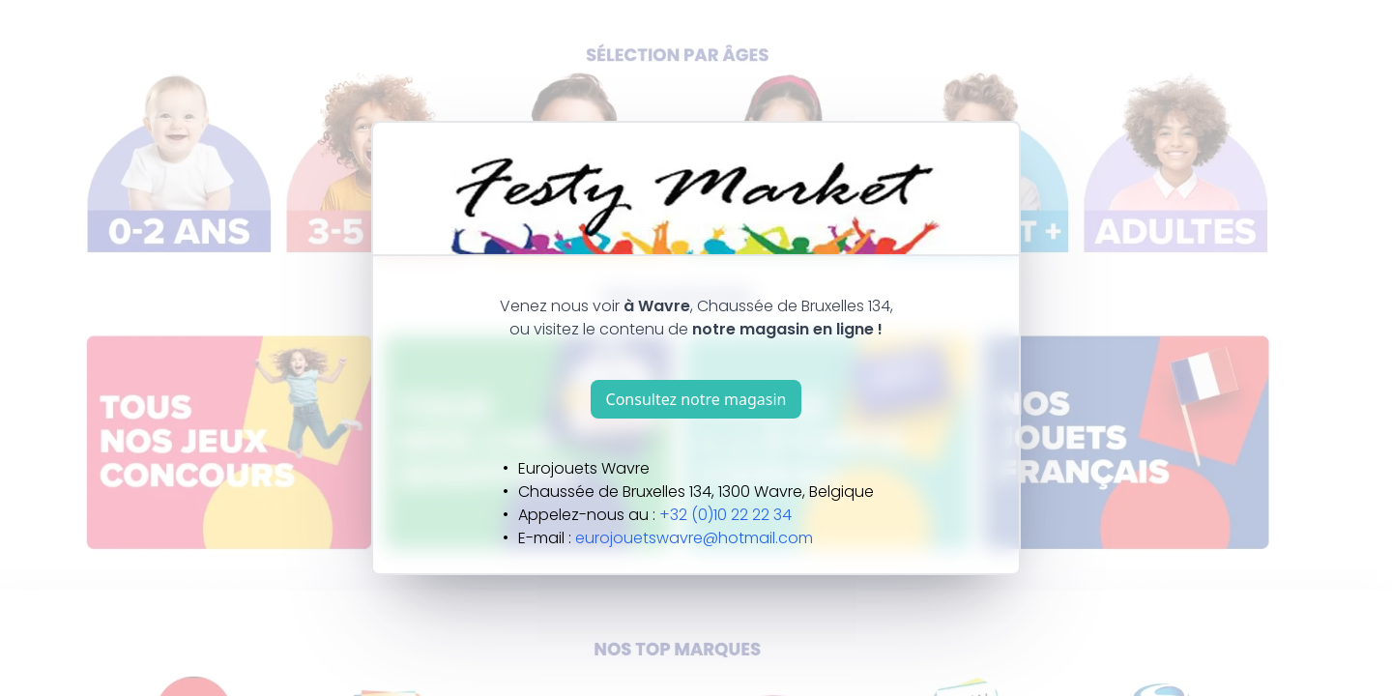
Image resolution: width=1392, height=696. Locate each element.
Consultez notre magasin (696, 399)
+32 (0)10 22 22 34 (725, 515)
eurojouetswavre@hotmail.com (694, 538)
